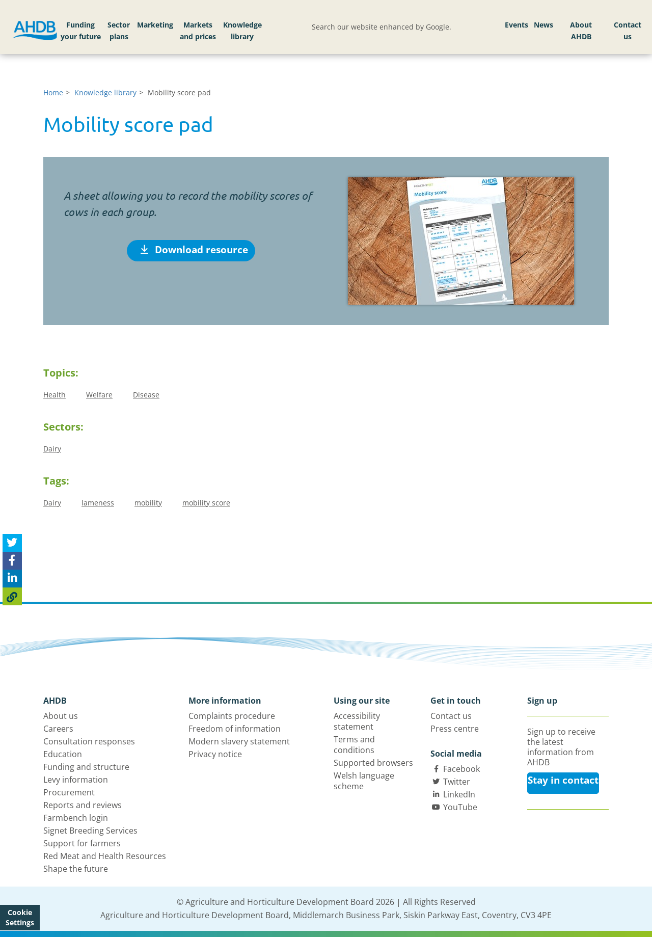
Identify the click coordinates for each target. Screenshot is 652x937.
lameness (98, 502)
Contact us (627, 31)
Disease (146, 394)
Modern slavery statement (239, 741)
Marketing (155, 25)
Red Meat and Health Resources (104, 856)
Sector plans (118, 31)
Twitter (456, 781)
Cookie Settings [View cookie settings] (20, 917)
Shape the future (75, 868)
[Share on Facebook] (12, 561)
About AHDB (581, 31)
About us (60, 715)
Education (62, 754)
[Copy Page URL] (12, 596)
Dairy (52, 448)
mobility (148, 502)
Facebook (461, 768)
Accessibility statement (357, 721)
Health (54, 394)
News (543, 25)
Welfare (99, 394)
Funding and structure (86, 766)
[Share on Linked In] (12, 578)
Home (53, 92)
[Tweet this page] (12, 543)
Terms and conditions (354, 745)
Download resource (194, 249)
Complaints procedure (231, 715)
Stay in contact (563, 780)
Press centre (454, 728)
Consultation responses (89, 741)
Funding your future (81, 31)
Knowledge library (242, 31)
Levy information (75, 779)
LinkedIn (459, 794)
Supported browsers (373, 762)
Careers (58, 728)
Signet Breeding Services (90, 830)
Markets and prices (198, 31)
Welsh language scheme (364, 781)
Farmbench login (75, 817)
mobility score (206, 502)
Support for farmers (82, 843)
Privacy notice (215, 754)
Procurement (69, 792)
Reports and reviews (82, 805)
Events (516, 25)
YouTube (460, 807)
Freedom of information (234, 728)
